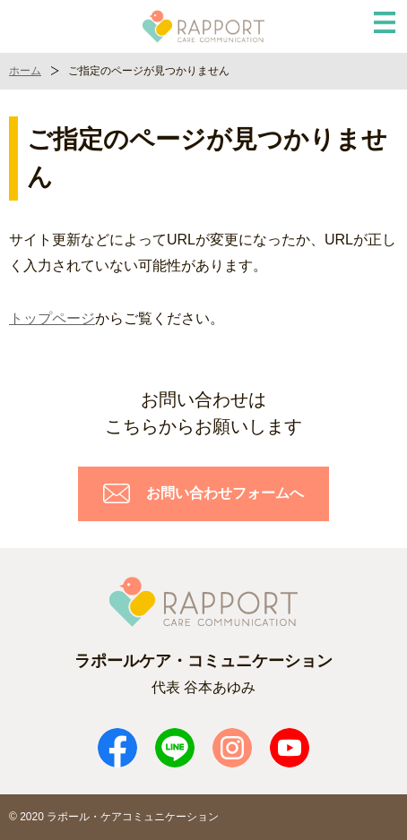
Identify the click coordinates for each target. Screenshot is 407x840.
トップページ (52, 318)
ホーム (25, 70)
